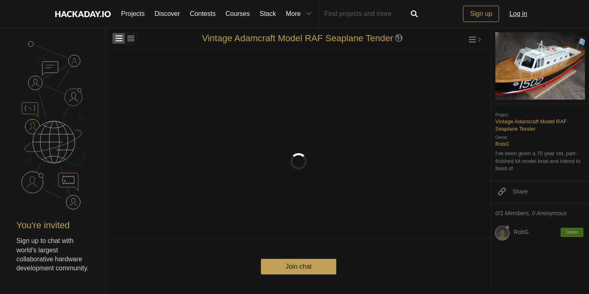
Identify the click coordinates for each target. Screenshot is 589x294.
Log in (518, 13)
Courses (237, 13)
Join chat (299, 266)
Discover (167, 13)
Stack (268, 13)
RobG (502, 144)
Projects (133, 13)
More (300, 14)
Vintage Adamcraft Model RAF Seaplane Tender (297, 38)
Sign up (481, 13)
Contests (203, 13)
